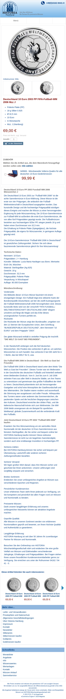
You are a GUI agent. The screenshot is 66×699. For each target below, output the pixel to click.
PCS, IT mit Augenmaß (35, 694)
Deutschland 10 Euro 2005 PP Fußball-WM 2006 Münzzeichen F (51, 596)
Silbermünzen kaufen (12, 636)
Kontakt (6, 627)
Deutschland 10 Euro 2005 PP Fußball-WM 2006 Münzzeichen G (32, 596)
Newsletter (7, 630)
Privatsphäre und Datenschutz (16, 615)
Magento (42, 696)
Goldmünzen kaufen (12, 642)
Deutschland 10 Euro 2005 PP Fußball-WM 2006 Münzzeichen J (13, 596)
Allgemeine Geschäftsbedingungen (18, 618)
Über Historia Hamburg (13, 621)
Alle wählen (27, 166)
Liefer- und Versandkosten (14, 612)
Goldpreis (7, 639)
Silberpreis (7, 633)
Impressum (8, 624)
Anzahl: (6, 139)
